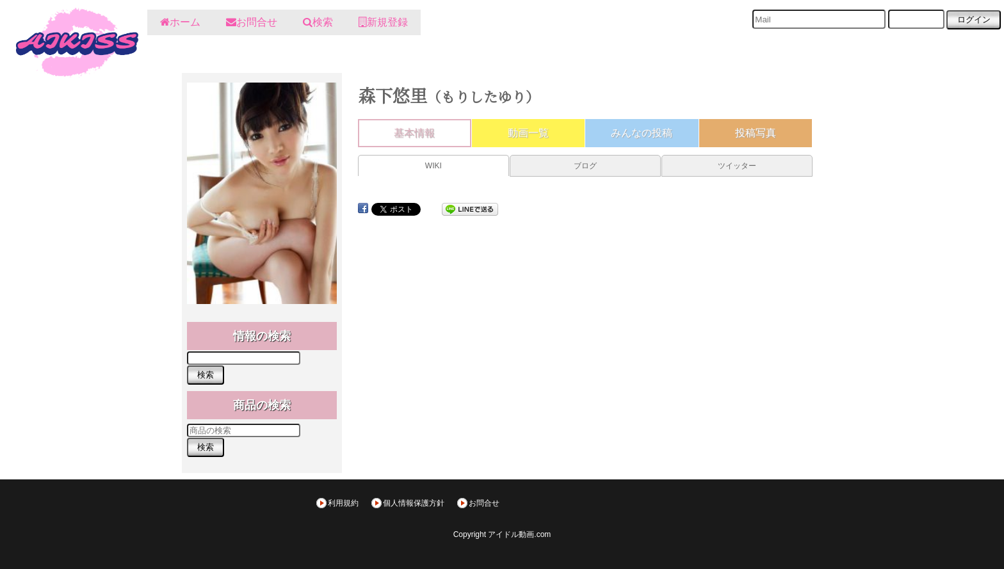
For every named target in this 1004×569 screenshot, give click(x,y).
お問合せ (484, 503)
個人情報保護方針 (413, 503)
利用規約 (343, 503)
